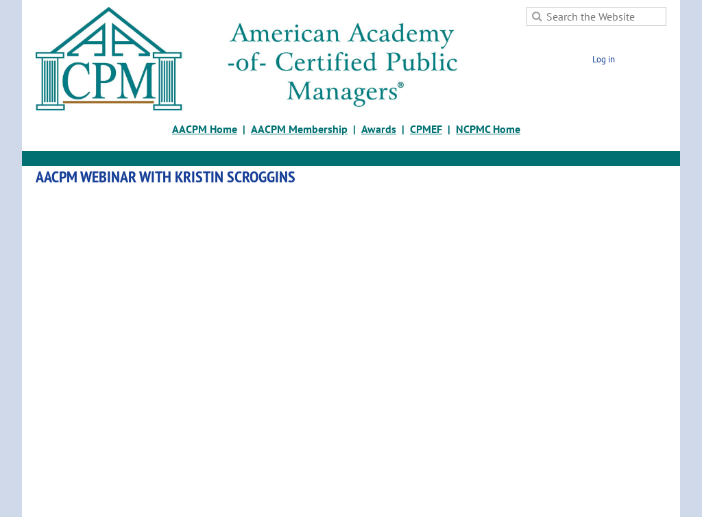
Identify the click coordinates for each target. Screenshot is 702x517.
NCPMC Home (488, 129)
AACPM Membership (299, 129)
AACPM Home (204, 129)
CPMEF (426, 129)
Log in (603, 59)
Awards (378, 129)
